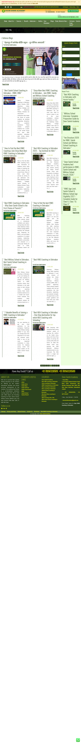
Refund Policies (22, 411)
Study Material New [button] (61, 21)
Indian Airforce (25, 387)
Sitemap (3, 411)
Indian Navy (24, 386)
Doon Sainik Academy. (45, 413)
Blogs (52, 21)
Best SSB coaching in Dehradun (50, 381)
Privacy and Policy (11, 411)
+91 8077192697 (60, 12)
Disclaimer (36, 411)
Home (5, 21)
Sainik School (25, 393)
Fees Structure (46, 22)
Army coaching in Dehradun (49, 383)
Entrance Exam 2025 (72, 23)
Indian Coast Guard (26, 389)
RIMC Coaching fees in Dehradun (50, 385)
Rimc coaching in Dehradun (49, 388)
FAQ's (78, 7)
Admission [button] (33, 21)
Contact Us (30, 411)
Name (63, 46)
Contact (64, 59)
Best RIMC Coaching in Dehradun (49, 411)
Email (63, 53)
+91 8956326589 (50, 371)
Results (26, 21)
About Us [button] (11, 21)
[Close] (79, 2)
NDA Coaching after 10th (48, 397)
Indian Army (25, 384)
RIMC (23, 391)
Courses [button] (19, 21)
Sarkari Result (25, 395)
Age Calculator (73, 11)
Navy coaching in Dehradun (49, 387)
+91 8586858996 (50, 12)
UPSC (23, 382)
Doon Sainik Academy (47, 379)
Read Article (5, 84)
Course (64, 66)
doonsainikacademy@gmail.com (68, 17)
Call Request (65, 7)
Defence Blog (72, 7)
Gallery (40, 21)
